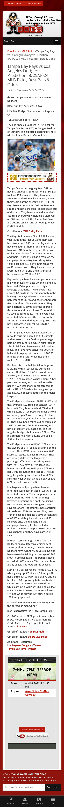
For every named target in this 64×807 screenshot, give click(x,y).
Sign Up (11, 801)
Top (53, 801)
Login (25, 801)
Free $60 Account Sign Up (32, 729)
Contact (39, 801)
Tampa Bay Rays (16, 648)
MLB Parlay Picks (32, 231)
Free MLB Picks (35, 631)
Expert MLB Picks (37, 636)
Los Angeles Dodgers (19, 645)
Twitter (37, 645)
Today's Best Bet (34, 3)
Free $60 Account (14, 3)
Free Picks (13, 51)
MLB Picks (28, 51)
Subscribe (52, 787)
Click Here (21, 626)
